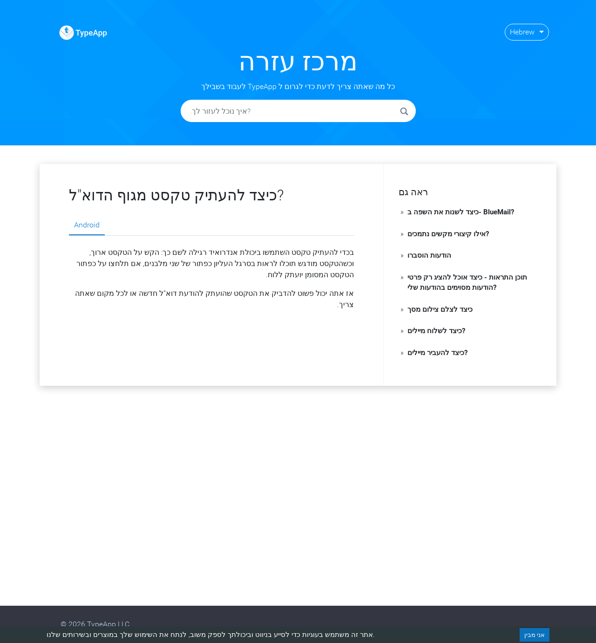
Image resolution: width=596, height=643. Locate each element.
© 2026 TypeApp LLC (95, 624)
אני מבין (534, 634)
